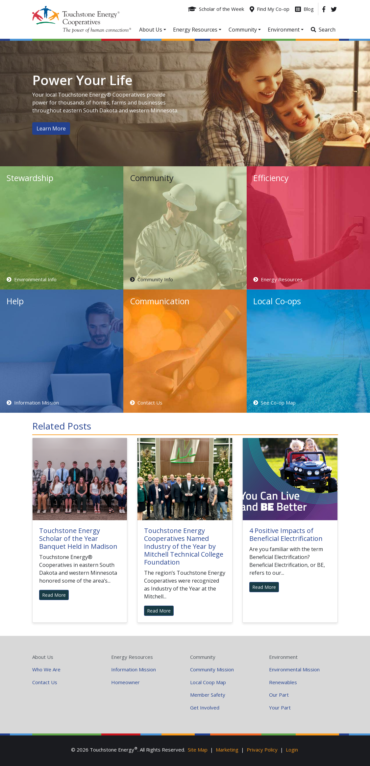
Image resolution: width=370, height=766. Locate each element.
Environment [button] (284, 29)
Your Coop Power (81, 19)
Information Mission (133, 669)
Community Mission (212, 669)
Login (292, 749)
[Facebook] (324, 9)
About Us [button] (150, 29)
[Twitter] (334, 9)
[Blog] (304, 9)
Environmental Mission (294, 669)
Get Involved (204, 707)
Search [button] (327, 29)
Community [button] (243, 29)
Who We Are (46, 669)
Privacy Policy (262, 749)
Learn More (51, 128)
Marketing (227, 749)
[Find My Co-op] (269, 9)
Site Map (198, 749)
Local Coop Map (208, 682)
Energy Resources (132, 657)
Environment (283, 657)
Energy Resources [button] (195, 29)
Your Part (280, 707)
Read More (54, 595)
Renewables (283, 682)
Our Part (279, 694)
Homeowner (125, 682)
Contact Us (44, 682)
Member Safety (207, 694)
